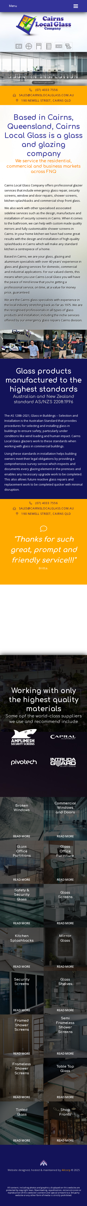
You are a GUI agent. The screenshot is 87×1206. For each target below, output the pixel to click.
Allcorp (66, 1170)
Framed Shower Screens (21, 1025)
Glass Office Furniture (65, 851)
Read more (21, 836)
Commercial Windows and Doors (65, 807)
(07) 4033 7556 (43, 90)
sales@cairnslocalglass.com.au (43, 95)
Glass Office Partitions (22, 851)
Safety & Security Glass (21, 894)
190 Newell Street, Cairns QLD (43, 100)
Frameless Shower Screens (22, 1068)
